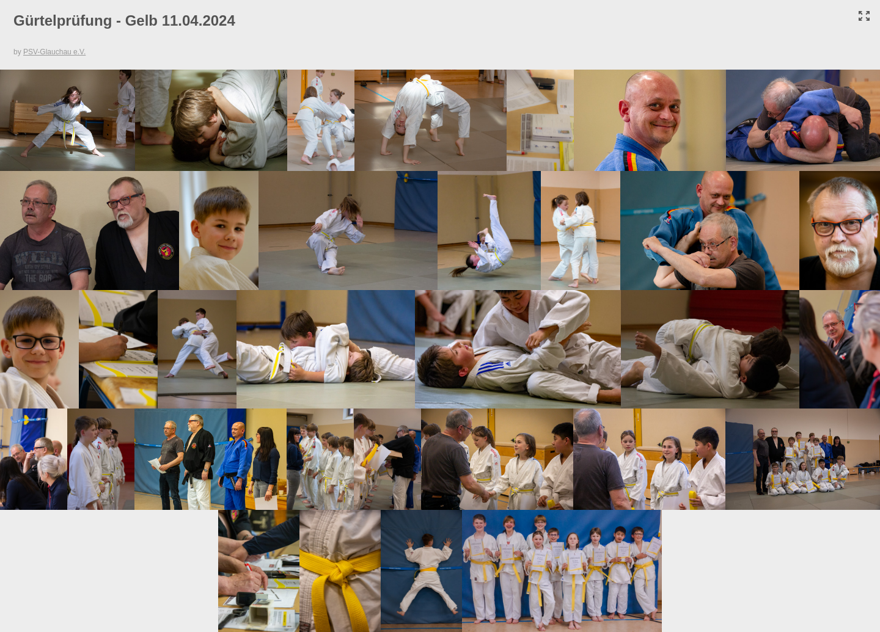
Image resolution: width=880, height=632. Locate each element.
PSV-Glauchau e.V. (54, 52)
